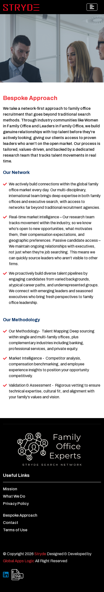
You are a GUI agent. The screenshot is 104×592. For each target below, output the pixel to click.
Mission (10, 489)
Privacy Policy (16, 504)
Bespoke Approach (20, 515)
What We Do (14, 496)
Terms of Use (15, 530)
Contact (10, 523)
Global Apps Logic (18, 561)
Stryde (40, 554)
